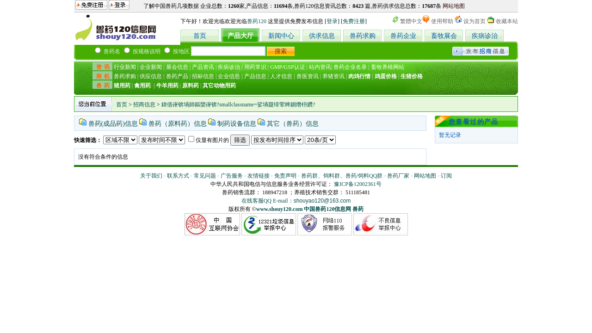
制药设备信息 (236, 123)
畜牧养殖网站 (387, 67)
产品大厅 (240, 35)
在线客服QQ (257, 200)
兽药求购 (363, 35)
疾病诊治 (485, 35)
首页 (199, 35)
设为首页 (474, 21)
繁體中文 (411, 21)
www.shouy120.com (279, 209)
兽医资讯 (307, 76)
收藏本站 (507, 21)
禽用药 (142, 85)
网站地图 (454, 6)
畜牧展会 (444, 35)
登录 (332, 21)
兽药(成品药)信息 (113, 123)
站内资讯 (320, 67)
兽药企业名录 (350, 67)
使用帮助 (442, 21)
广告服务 (232, 176)
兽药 (358, 209)
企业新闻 (151, 67)
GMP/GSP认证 (287, 67)
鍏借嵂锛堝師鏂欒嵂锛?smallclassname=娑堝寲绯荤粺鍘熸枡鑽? (238, 104)
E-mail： (312, 200)
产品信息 (255, 76)
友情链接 (258, 176)
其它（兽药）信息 (293, 123)
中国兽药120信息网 (327, 209)
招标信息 (203, 76)
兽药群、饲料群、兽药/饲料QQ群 (342, 176)
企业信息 (229, 76)
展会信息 (177, 67)
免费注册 (354, 21)
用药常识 (255, 67)
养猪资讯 (333, 76)
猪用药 (122, 85)
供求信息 (322, 35)
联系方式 (178, 176)
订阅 (446, 176)
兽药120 (256, 21)
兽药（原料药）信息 (177, 123)
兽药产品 (177, 76)
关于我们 (151, 176)
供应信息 (151, 76)
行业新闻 (125, 67)
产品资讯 (203, 67)
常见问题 (205, 176)
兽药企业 (403, 35)
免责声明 (285, 176)
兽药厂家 (398, 176)
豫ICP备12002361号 (358, 184)
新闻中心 (281, 35)
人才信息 (281, 76)
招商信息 (144, 104)
